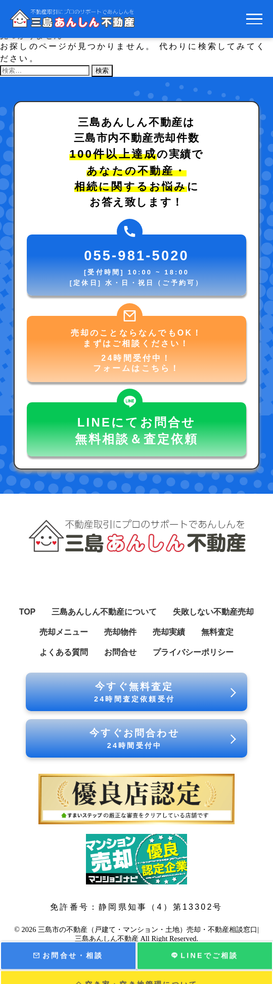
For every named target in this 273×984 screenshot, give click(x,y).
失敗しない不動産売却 (213, 611)
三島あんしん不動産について (104, 611)
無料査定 (217, 632)
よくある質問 (63, 652)
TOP (27, 611)
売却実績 (169, 632)
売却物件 (120, 632)
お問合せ (120, 652)
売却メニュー (63, 632)
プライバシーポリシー (193, 652)
